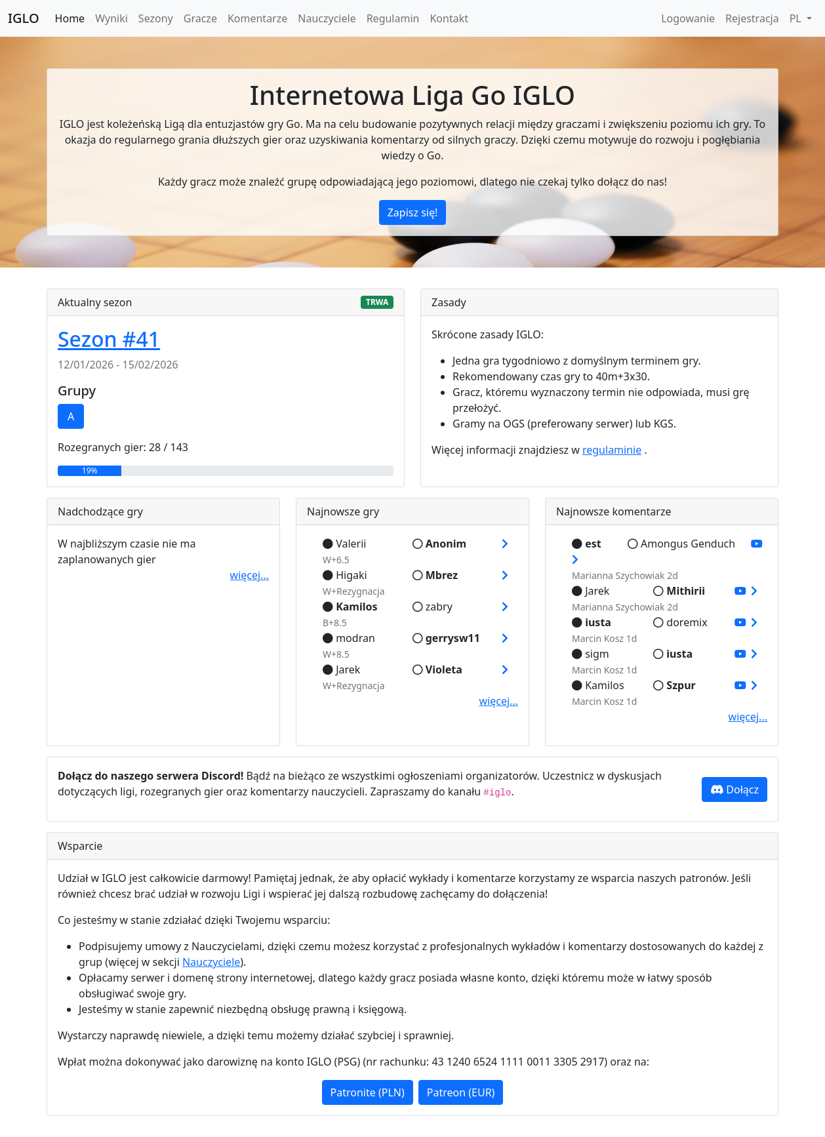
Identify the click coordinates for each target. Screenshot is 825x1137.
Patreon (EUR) (461, 1092)
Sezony (155, 18)
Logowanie (688, 18)
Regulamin (393, 18)
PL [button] (797, 18)
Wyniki (111, 18)
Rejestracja (752, 18)
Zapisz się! (413, 212)
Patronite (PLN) (368, 1092)
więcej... (249, 575)
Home (70, 18)
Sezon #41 (109, 339)
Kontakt (449, 18)
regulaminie (611, 450)
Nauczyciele (326, 18)
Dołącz (734, 789)
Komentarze (257, 18)
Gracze (200, 18)
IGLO (23, 18)
